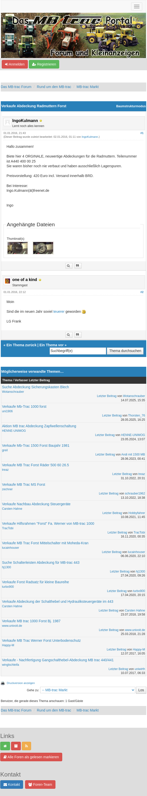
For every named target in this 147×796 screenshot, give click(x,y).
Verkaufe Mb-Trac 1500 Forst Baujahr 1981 (35, 446)
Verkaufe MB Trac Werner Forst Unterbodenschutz (41, 640)
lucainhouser (10, 548)
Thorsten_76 (136, 415)
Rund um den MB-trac (54, 87)
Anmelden (15, 64)
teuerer (59, 312)
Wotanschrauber (13, 392)
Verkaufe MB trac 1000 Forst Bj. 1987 (31, 621)
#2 (141, 292)
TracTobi (8, 528)
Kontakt (12, 784)
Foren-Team (40, 784)
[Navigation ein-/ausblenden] (136, 6)
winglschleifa (10, 664)
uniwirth (140, 669)
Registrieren (44, 64)
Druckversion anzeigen (21, 683)
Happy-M (8, 645)
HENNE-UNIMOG (14, 430)
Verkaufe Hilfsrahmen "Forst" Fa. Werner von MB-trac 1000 (48, 524)
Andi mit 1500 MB (133, 454)
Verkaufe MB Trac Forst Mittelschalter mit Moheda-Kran (45, 543)
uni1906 (7, 411)
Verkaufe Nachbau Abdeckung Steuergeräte (36, 504)
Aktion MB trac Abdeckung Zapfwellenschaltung (39, 426)
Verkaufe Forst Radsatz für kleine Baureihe (35, 582)
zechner (7, 489)
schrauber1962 (135, 493)
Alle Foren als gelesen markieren (31, 757)
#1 (141, 133)
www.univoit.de (12, 626)
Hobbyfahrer (136, 513)
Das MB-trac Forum (16, 87)
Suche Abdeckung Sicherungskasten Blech (35, 387)
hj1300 (6, 567)
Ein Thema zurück (22, 345)
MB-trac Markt (88, 87)
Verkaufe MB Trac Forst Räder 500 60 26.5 (35, 465)
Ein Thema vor (51, 345)
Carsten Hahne (12, 508)
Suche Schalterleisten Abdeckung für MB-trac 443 (41, 562)
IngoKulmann (90, 136)
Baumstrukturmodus (131, 106)
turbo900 (8, 586)
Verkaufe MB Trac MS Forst (23, 484)
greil (5, 450)
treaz (5, 470)
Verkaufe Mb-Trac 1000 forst (24, 406)
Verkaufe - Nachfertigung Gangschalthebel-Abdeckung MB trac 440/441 (58, 660)
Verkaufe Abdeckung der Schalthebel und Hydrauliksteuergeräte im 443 (57, 602)
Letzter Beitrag (106, 396)
